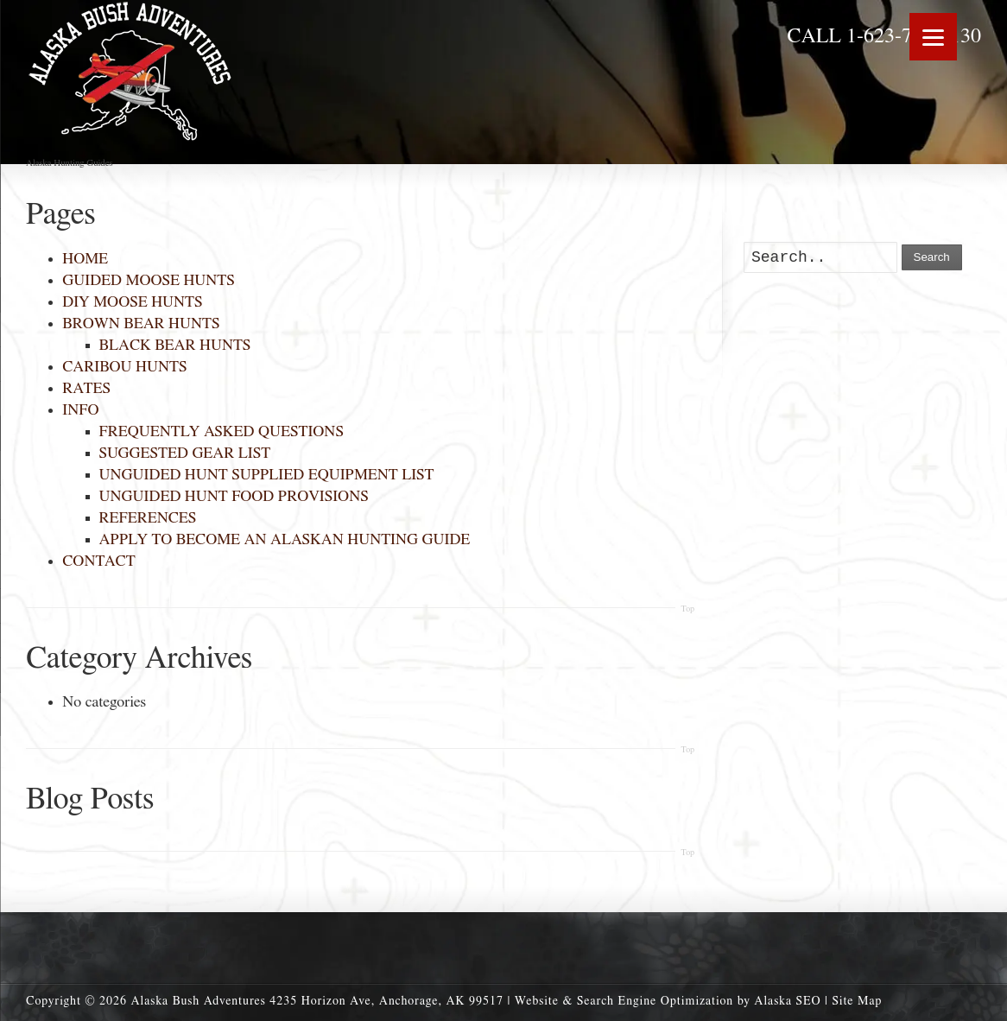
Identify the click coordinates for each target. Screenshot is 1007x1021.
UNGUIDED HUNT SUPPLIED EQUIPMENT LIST (266, 475)
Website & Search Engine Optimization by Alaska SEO (668, 1001)
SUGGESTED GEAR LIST (185, 453)
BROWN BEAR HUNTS (140, 324)
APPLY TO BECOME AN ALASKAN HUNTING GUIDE (285, 540)
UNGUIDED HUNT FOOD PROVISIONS (234, 496)
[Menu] (933, 36)
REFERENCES (148, 518)
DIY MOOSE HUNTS (132, 302)
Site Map (857, 1001)
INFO (80, 410)
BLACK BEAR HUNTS (175, 345)
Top (687, 609)
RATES (86, 388)
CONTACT (98, 561)
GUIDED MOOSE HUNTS (148, 281)
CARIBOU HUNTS (124, 367)
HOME (85, 259)
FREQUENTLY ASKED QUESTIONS (221, 432)
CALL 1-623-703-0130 (884, 36)
